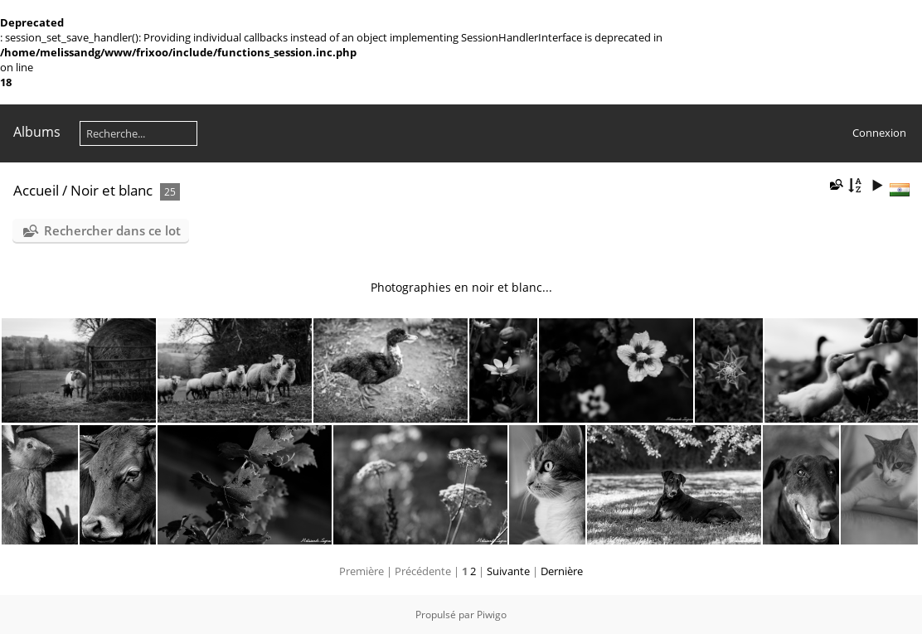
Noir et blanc (111, 190)
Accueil (36, 190)
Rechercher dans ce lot (112, 230)
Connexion (879, 132)
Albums (37, 132)
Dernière (562, 571)
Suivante (508, 571)
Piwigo (492, 614)
